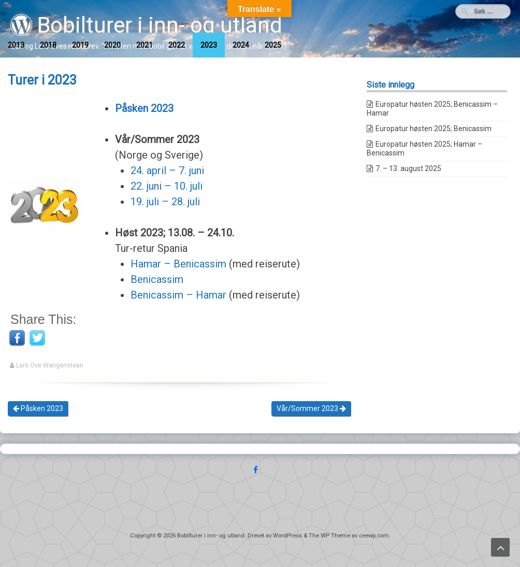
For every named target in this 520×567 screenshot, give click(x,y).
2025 (273, 45)
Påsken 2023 (38, 408)
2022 (176, 45)
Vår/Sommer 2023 (311, 408)
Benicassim (157, 279)
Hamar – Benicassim (178, 264)
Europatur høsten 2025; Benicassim (433, 128)
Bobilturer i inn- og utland (146, 25)
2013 (16, 45)
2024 (241, 45)
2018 (48, 45)
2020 (112, 45)
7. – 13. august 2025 (408, 168)
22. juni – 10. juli (167, 186)
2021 (144, 45)
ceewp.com (374, 535)
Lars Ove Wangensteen (49, 365)
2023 (208, 45)
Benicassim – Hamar (178, 295)
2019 (80, 45)
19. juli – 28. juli (165, 201)
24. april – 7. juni (167, 170)
